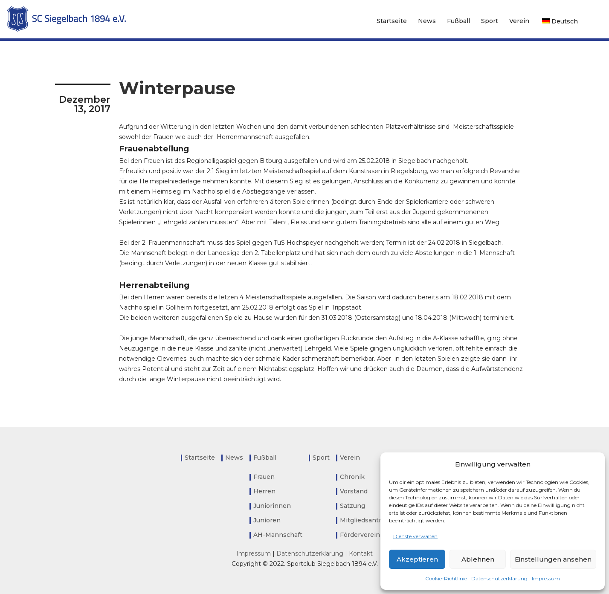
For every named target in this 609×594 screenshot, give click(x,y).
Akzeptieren (417, 559)
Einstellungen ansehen (553, 559)
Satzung (352, 506)
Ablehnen (477, 559)
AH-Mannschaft (277, 535)
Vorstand (354, 491)
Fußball (458, 21)
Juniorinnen (272, 506)
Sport (489, 21)
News (427, 21)
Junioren (267, 520)
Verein (519, 21)
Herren (264, 491)
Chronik (352, 477)
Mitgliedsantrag (364, 520)
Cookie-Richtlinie (446, 578)
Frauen (264, 477)
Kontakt (361, 553)
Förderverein (360, 535)
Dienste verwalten (415, 536)
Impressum (546, 578)
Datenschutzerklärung (499, 578)
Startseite (392, 21)
